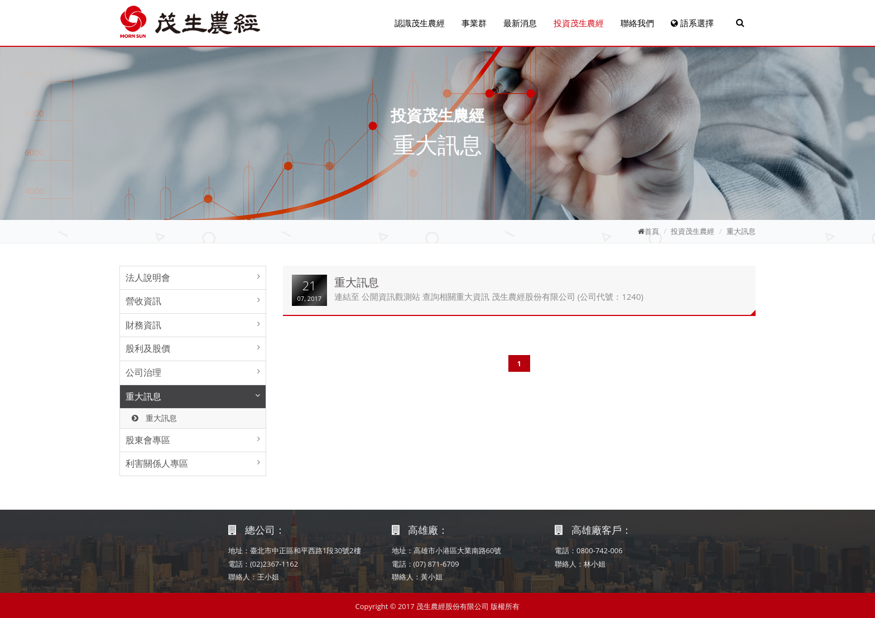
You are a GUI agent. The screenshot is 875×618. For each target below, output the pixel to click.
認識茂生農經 (420, 22)
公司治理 (143, 372)
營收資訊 (143, 301)
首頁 (652, 231)
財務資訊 (143, 325)
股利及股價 (148, 348)
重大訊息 (741, 231)
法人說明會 (148, 277)
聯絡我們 (637, 22)
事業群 (474, 22)
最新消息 (520, 22)
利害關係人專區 (157, 463)
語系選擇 (692, 22)
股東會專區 (148, 440)
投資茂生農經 (579, 22)
